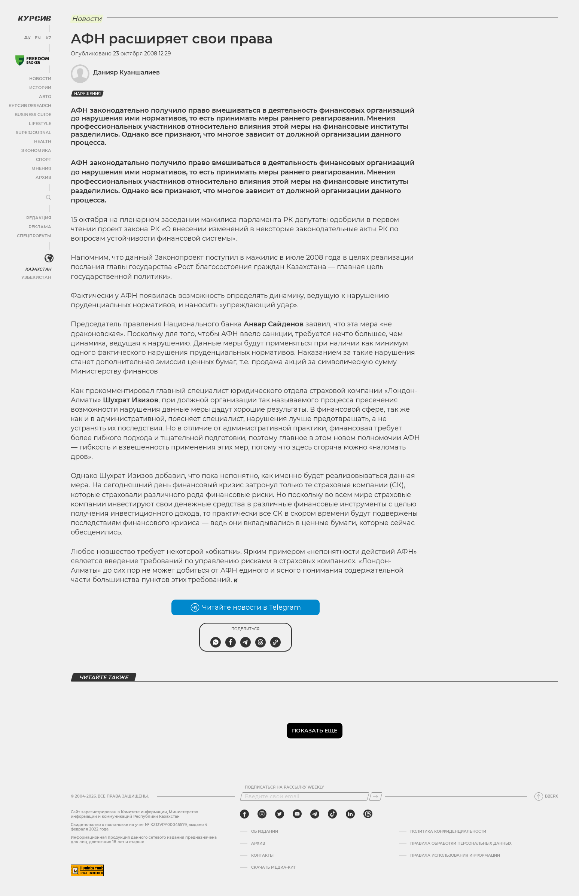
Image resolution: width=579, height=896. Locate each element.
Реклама (40, 226)
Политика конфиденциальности (448, 831)
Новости (41, 78)
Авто (45, 96)
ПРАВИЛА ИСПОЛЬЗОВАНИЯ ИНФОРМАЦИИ (455, 855)
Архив (44, 176)
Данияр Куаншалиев (126, 72)
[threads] (367, 814)
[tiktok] (332, 814)
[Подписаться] (375, 796)
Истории (41, 87)
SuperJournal (35, 131)
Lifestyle (40, 123)
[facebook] (244, 814)
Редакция (39, 217)
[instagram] (261, 814)
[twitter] (279, 814)
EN (37, 37)
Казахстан (38, 268)
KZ (48, 37)
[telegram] (314, 814)
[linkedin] (350, 814)
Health (43, 140)
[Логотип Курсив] (34, 17)
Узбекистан (37, 276)
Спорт (44, 158)
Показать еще (314, 730)
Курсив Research (31, 105)
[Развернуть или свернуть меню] (48, 197)
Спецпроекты (35, 235)
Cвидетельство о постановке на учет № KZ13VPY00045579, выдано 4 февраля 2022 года (139, 827)
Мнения (42, 167)
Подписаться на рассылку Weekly (284, 787)
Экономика (37, 149)
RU (27, 37)
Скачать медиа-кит (273, 867)
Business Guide (34, 114)
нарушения (87, 93)
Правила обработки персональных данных (461, 843)
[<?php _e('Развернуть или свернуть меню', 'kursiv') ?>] (48, 257)
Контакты (262, 855)
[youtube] (297, 814)
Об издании (264, 831)
